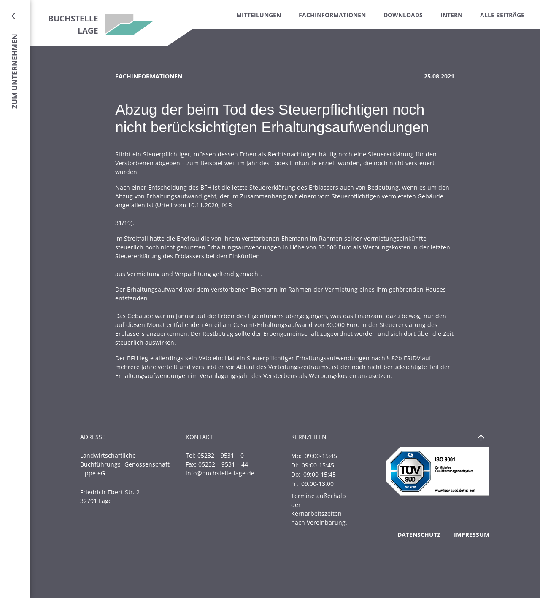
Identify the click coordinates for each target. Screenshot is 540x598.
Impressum (471, 535)
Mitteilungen (258, 15)
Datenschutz (418, 535)
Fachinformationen (332, 15)
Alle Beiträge (502, 15)
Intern (451, 15)
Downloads (403, 15)
